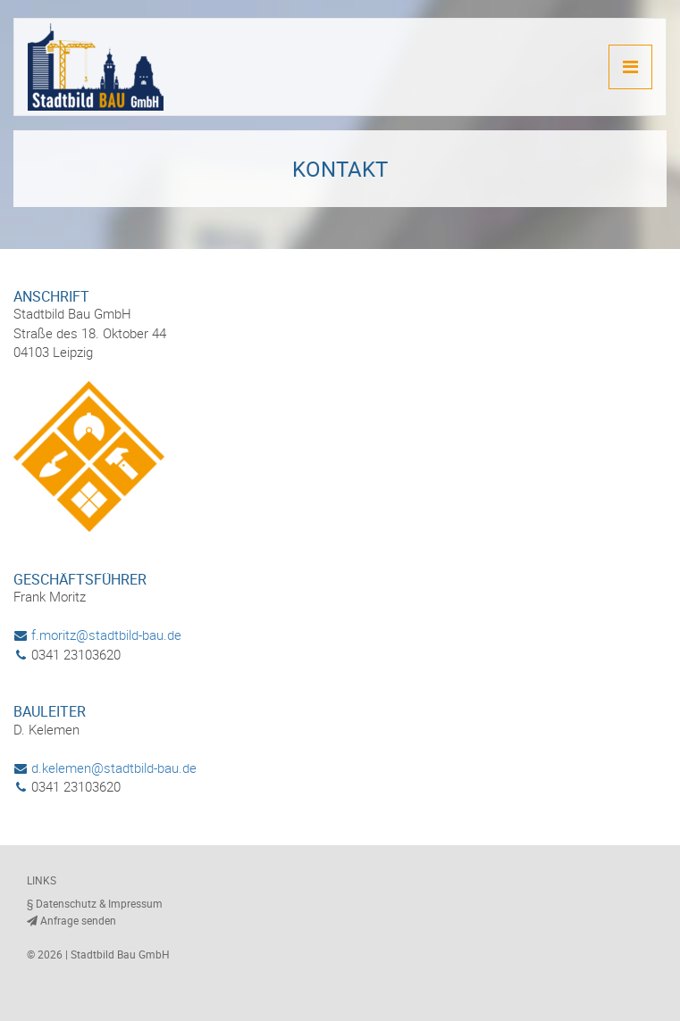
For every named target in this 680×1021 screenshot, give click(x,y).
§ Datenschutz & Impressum (95, 903)
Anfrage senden (71, 920)
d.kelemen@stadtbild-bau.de (105, 767)
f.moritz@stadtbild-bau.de (97, 634)
